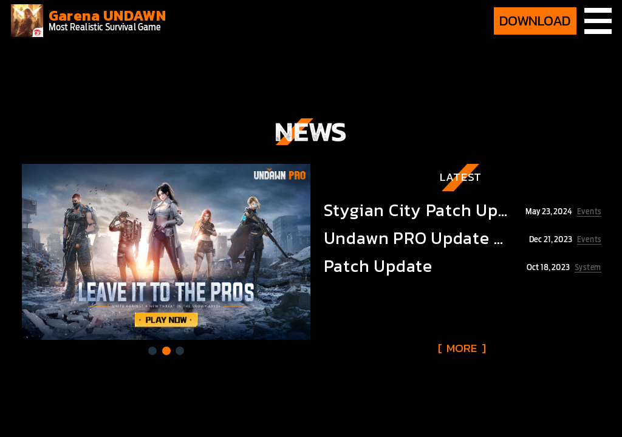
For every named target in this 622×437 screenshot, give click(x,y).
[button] (152, 351)
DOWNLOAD (535, 20)
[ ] (462, 348)
